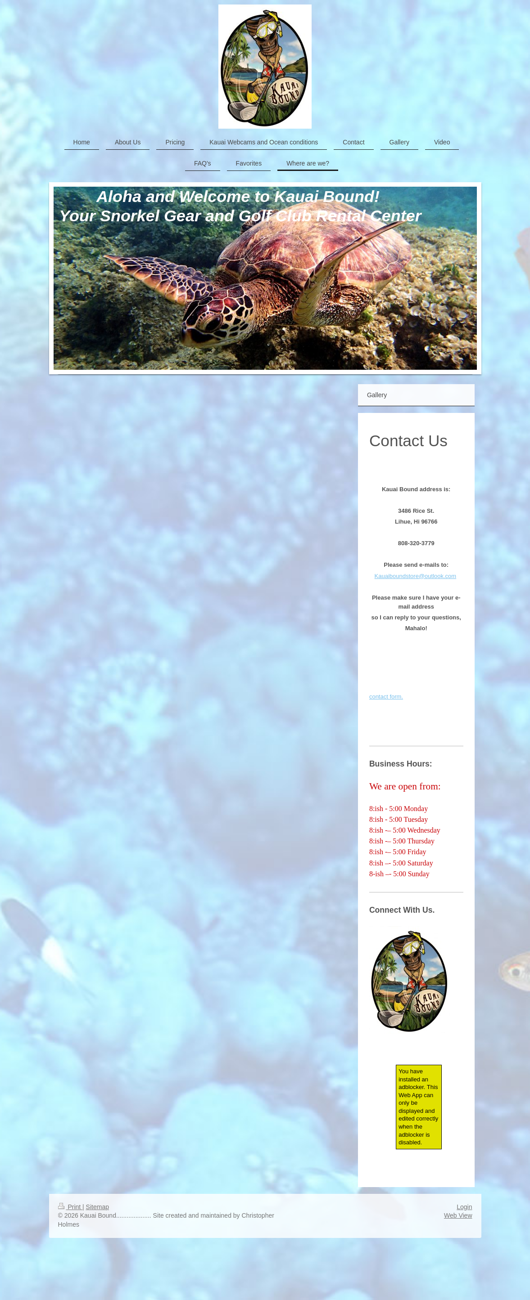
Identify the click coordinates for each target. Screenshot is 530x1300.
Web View (458, 1215)
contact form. (386, 696)
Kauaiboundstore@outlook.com (416, 576)
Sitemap (97, 1206)
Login (464, 1206)
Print (70, 1206)
